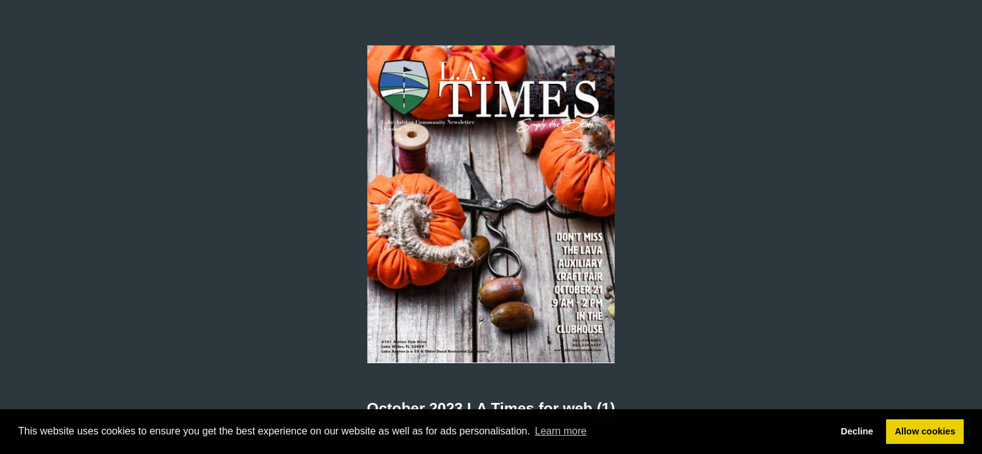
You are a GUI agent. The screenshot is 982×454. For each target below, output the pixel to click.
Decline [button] (857, 431)
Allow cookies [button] (925, 431)
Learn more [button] (561, 431)
